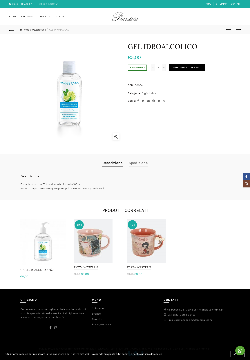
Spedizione (138, 163)
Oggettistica (39, 29)
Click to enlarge (116, 136)
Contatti (236, 4)
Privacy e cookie (101, 324)
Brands (44, 16)
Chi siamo (98, 308)
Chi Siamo (221, 4)
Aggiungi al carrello (187, 67)
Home (208, 4)
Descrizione (112, 163)
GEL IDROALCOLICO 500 (37, 270)
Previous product (229, 29)
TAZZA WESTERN (86, 267)
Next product (238, 29)
